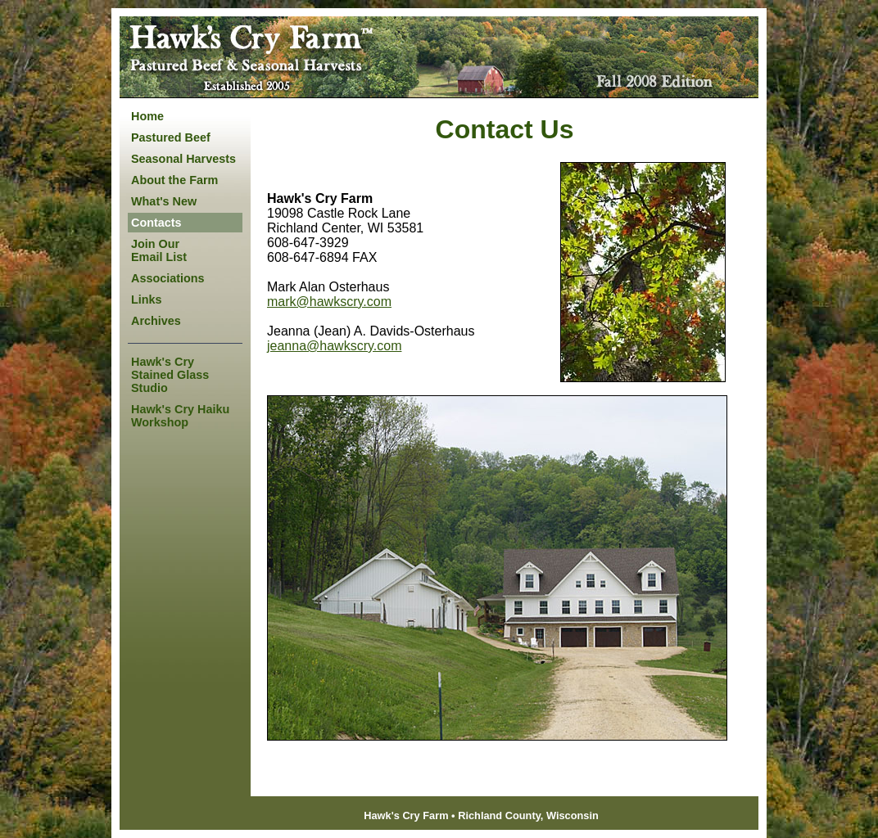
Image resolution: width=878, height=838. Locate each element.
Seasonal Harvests (183, 158)
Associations (168, 278)
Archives (156, 320)
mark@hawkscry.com (329, 302)
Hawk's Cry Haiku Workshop (180, 416)
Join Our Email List (159, 250)
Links (146, 299)
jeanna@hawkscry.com (334, 346)
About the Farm (174, 180)
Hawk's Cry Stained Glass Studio (170, 374)
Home (147, 116)
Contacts (156, 222)
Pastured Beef (170, 137)
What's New (164, 201)
